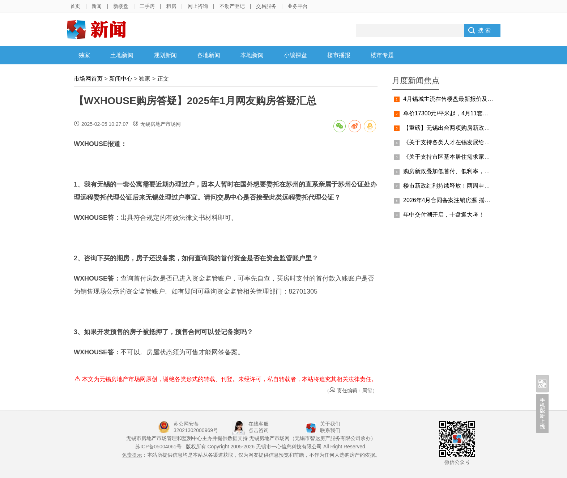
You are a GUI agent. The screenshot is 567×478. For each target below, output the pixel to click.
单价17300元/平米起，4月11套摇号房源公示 (460, 113)
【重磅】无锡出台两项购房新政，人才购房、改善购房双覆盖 (481, 128)
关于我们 (330, 424)
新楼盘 (120, 6)
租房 (171, 6)
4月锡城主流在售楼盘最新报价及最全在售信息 (462, 99)
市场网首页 (88, 79)
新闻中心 (120, 79)
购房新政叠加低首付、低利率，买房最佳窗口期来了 (469, 171)
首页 (75, 6)
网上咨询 (198, 6)
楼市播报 (338, 55)
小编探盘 (295, 55)
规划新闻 (165, 55)
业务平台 (297, 6)
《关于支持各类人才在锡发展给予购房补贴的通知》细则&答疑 (483, 142)
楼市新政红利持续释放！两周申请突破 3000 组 (463, 186)
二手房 (147, 6)
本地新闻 (252, 55)
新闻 (96, 6)
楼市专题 (382, 55)
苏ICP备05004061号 (158, 446)
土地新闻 (121, 55)
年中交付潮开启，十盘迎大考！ (443, 215)
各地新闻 (208, 55)
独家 (84, 55)
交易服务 (266, 6)
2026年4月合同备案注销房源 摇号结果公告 (458, 200)
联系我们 (330, 430)
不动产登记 (232, 6)
